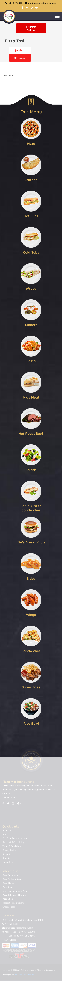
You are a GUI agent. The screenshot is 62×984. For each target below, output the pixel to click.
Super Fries (31, 687)
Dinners (31, 325)
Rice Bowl (31, 723)
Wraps (31, 288)
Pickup (19, 50)
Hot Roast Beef (31, 433)
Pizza (31, 143)
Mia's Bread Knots (31, 542)
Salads (31, 470)
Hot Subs (31, 216)
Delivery (19, 57)
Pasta (31, 361)
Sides (31, 578)
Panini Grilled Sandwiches (31, 508)
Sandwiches (31, 651)
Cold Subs (31, 252)
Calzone (31, 180)
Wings (31, 615)
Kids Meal (31, 397)
